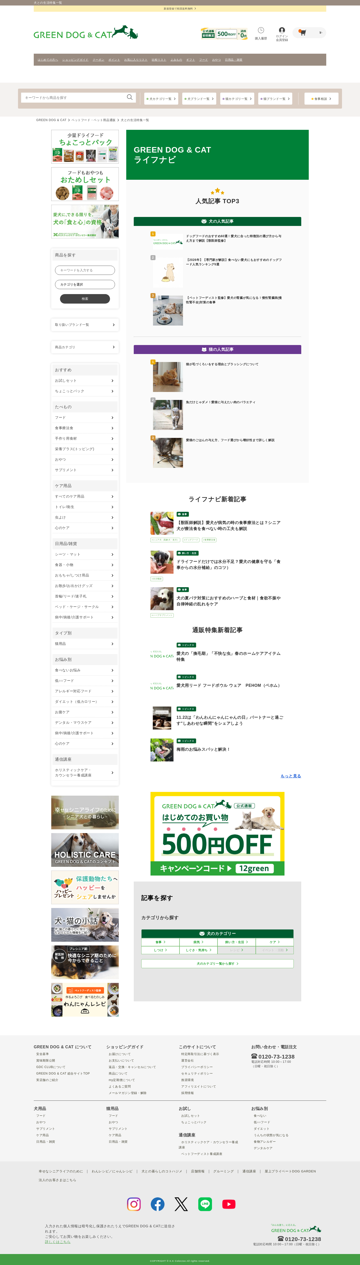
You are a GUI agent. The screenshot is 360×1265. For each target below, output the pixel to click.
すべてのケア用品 (69, 496)
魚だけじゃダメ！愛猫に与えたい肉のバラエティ (221, 402)
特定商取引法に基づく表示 (201, 1054)
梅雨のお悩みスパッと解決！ (203, 749)
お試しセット (66, 380)
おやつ (216, 59)
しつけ (158, 950)
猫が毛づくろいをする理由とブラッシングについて (222, 364)
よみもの (176, 59)
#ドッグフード (191, 540)
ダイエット (260, 1128)
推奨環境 (186, 1080)
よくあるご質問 (119, 1086)
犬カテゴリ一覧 (161, 99)
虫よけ (60, 517)
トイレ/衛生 (64, 507)
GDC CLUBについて (51, 1067)
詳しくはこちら (58, 1239)
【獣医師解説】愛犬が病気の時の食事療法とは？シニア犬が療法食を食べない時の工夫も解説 (228, 526)
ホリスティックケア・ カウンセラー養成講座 (73, 772)
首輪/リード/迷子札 (70, 596)
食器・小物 (64, 565)
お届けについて (119, 1054)
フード (203, 59)
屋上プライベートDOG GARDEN (72, 1178)
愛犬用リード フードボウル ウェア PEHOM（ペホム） (229, 685)
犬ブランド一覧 (199, 99)
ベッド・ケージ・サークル (77, 607)
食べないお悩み (68, 670)
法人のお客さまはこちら (122, 1178)
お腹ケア (62, 712)
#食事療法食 (209, 540)
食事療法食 (64, 428)
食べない (258, 1115)
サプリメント (66, 470)
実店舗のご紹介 (47, 1080)
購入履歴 (261, 33)
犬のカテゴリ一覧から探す (216, 963)
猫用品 (60, 644)
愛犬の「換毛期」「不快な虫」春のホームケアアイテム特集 (228, 656)
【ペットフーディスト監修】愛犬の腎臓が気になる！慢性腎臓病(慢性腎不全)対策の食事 (234, 300)
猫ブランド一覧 (275, 99)
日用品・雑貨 (233, 59)
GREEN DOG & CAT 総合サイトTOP (65, 1073)
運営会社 (186, 1060)
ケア (273, 942)
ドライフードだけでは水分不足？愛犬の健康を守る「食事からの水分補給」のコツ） (228, 564)
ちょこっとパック (69, 391)
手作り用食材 (66, 438)
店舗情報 (207, 1171)
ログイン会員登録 (282, 34)
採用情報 (186, 1093)
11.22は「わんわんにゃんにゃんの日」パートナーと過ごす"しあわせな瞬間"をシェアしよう (229, 720)
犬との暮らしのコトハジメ (170, 1171)
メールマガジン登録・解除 (128, 1093)
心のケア (62, 528)
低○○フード (64, 681)
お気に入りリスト (136, 59)
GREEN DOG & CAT (51, 120)
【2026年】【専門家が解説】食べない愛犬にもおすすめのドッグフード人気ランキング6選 (234, 262)
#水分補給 (157, 579)
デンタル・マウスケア (73, 722)
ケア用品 (41, 1135)
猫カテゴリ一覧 (237, 99)
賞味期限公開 (45, 1060)
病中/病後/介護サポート (74, 617)
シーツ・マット (68, 554)
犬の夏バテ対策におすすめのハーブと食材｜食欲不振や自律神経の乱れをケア (228, 601)
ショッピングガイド (75, 59)
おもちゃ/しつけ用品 (72, 575)
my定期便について (121, 1080)
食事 (184, 514)
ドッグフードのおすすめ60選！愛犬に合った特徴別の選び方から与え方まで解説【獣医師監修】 (234, 238)
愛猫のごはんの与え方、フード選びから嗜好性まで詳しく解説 (230, 440)
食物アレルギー (264, 1141)
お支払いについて (121, 1060)
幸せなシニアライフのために (62, 1171)
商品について (117, 1073)
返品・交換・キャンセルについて (133, 1067)
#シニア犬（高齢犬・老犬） (165, 540)
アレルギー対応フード (73, 691)
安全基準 (41, 1054)
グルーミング (235, 1171)
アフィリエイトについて (199, 1086)
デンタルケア (262, 1148)
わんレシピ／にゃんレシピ (117, 1171)
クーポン (98, 59)
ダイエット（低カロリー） (77, 702)
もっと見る (290, 776)
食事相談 (320, 99)
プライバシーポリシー (197, 1067)
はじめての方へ (48, 59)
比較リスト (159, 59)
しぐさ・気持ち (197, 950)
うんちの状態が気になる (271, 1135)
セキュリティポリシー (197, 1073)
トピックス (188, 645)
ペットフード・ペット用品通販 (94, 120)
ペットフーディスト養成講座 (202, 1154)
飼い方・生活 (189, 553)
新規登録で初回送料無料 (180, 8)
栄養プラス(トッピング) (74, 449)
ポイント (114, 59)
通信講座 (261, 1171)
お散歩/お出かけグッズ (74, 586)
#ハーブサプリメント (162, 615)
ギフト (190, 59)
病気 (197, 942)
